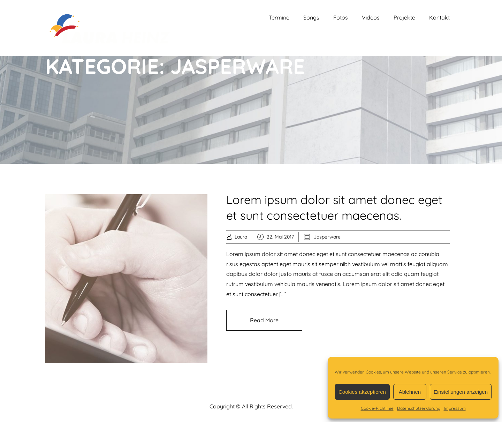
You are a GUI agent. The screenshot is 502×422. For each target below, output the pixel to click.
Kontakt (439, 17)
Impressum (455, 408)
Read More (264, 320)
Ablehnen (410, 392)
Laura (241, 237)
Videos (371, 17)
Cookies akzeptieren (362, 392)
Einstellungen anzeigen (461, 392)
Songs (311, 17)
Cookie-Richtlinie (377, 408)
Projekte (404, 17)
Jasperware (327, 237)
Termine (279, 17)
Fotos (340, 17)
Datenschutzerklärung (418, 408)
